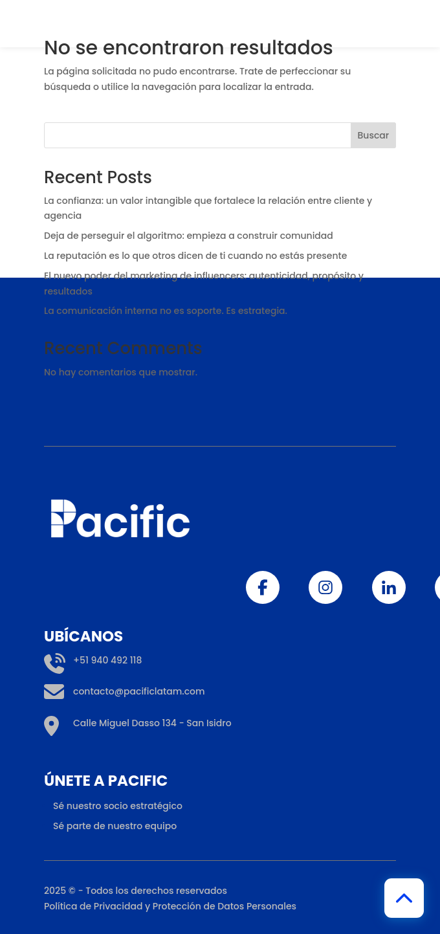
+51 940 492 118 (93, 760)
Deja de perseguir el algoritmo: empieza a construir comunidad (188, 235)
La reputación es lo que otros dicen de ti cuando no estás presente (195, 255)
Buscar (374, 135)
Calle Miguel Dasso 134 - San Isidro (138, 823)
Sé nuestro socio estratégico (117, 904)
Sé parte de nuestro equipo (115, 924)
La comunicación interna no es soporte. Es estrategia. (167, 310)
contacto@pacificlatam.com (124, 791)
